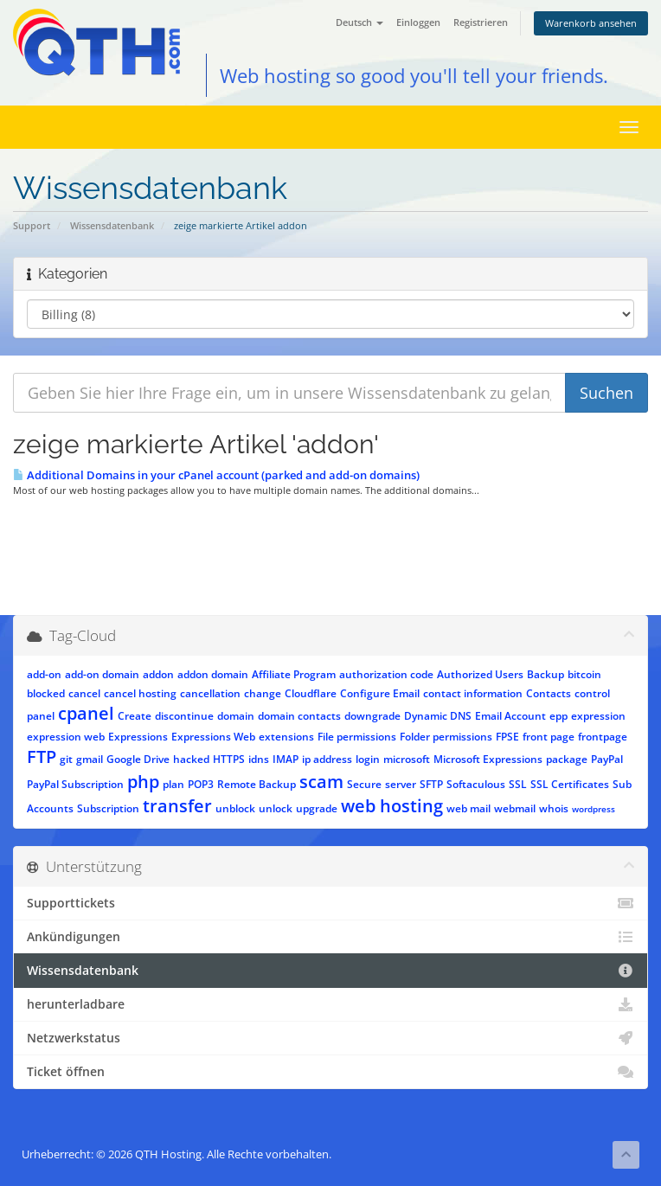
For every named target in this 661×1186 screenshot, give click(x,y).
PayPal (607, 759)
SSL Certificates (569, 784)
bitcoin (584, 674)
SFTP (431, 784)
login (368, 759)
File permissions (357, 736)
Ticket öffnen (330, 1071)
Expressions (138, 736)
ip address (327, 759)
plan (173, 784)
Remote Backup (256, 784)
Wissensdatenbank (112, 225)
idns (258, 759)
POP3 (201, 784)
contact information (473, 693)
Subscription (108, 808)
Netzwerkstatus (330, 1038)
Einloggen (418, 22)
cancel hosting (140, 693)
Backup (545, 674)
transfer (177, 805)
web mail (468, 808)
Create (134, 715)
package (566, 759)
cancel (84, 693)
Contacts (548, 693)
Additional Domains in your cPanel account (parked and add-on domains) (216, 475)
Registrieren (480, 22)
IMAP (285, 759)
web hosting (392, 805)
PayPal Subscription (75, 784)
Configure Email (380, 693)
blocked (46, 693)
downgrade (372, 715)
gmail (89, 759)
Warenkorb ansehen (591, 22)
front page (548, 736)
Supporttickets (330, 903)
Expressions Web (213, 736)
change (262, 693)
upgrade (316, 808)
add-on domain (102, 674)
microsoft (406, 759)
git (66, 759)
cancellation (210, 693)
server (400, 784)
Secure (364, 784)
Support (31, 225)
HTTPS (229, 759)
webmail (515, 808)
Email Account (510, 715)
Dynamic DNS (438, 715)
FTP (41, 756)
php (143, 781)
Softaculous (475, 784)
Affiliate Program (294, 674)
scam (321, 781)
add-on (44, 674)
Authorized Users (480, 674)
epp (558, 715)
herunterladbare (330, 1004)
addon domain (212, 674)
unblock (235, 808)
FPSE (507, 736)
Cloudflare (311, 693)
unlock (275, 808)
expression (598, 715)
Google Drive (138, 759)
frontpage (602, 736)
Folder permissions (446, 736)
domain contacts (299, 715)
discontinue (184, 715)
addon (158, 674)
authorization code (386, 674)
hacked (191, 759)
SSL (518, 784)
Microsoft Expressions (487, 759)
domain (235, 715)
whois (553, 808)
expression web (66, 736)
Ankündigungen (330, 936)
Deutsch (359, 22)
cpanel (86, 713)
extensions (286, 736)
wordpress (593, 809)
